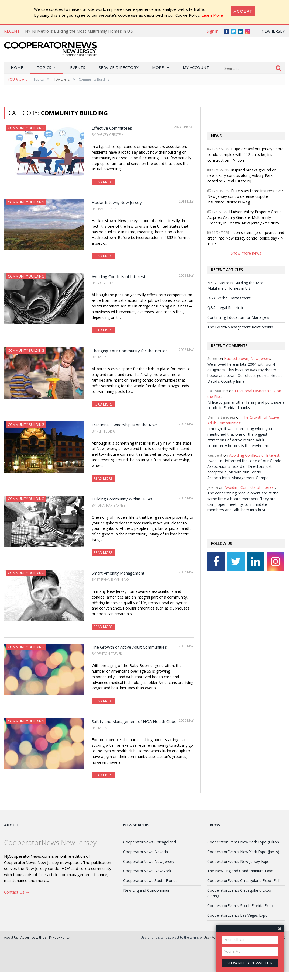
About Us (11, 937)
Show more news (246, 253)
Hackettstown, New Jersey (117, 202)
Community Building (26, 127)
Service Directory (119, 67)
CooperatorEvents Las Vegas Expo (237, 915)
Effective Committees (112, 128)
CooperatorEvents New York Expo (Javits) (243, 851)
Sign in (212, 31)
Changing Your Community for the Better (129, 350)
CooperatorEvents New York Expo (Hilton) (243, 842)
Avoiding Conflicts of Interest (119, 276)
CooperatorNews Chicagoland (149, 842)
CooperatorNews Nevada (145, 851)
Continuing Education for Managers (238, 317)
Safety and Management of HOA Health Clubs (134, 721)
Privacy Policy (59, 937)
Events (77, 67)
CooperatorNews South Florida (150, 880)
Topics (44, 67)
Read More (103, 181)
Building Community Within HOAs (122, 498)
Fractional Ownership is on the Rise (124, 424)
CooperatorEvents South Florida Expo (240, 905)
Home (17, 67)
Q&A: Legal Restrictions (228, 307)
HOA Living (61, 79)
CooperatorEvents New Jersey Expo (238, 861)
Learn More (212, 15)
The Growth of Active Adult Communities (129, 647)
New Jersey (273, 31)
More (158, 67)
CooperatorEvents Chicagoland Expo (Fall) (244, 880)
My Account (196, 67)
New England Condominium (147, 890)
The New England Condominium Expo (240, 870)
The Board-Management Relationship (240, 327)
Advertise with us (33, 937)
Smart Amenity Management (118, 573)
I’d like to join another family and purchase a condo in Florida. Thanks (245, 405)
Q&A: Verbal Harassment (229, 297)
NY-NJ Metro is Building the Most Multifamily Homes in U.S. (79, 31)
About (11, 825)
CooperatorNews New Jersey (148, 861)
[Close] (243, 11)
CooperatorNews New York (147, 870)
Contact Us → (17, 892)
